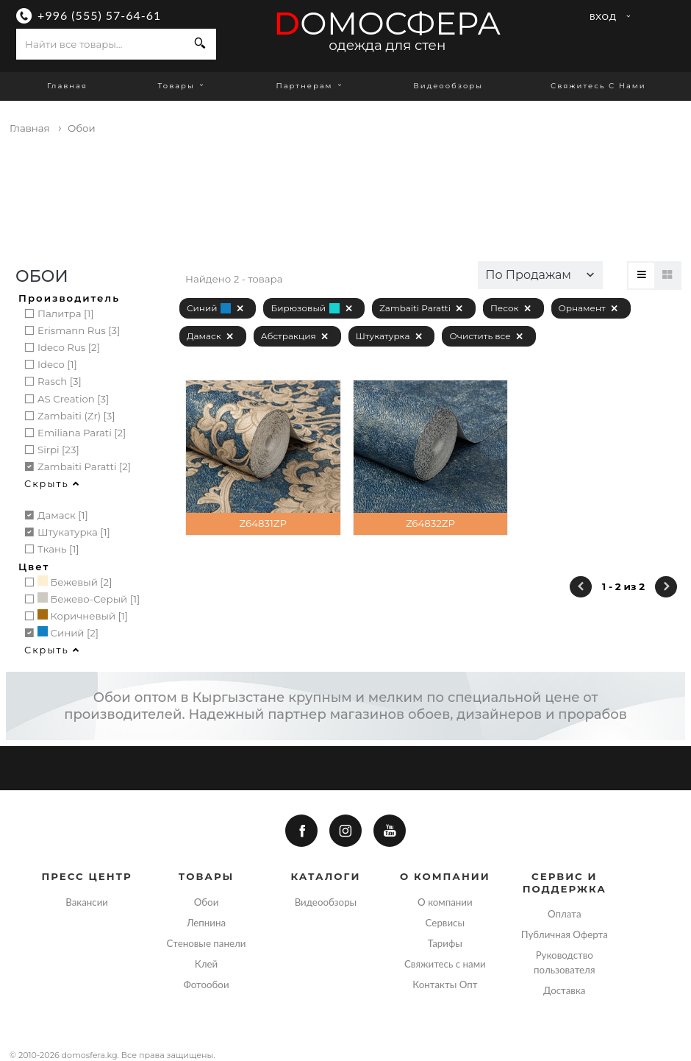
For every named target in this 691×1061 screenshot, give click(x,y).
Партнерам (311, 86)
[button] (540, 275)
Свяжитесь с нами (598, 86)
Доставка (564, 990)
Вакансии (86, 902)
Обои (206, 902)
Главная (67, 86)
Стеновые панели (206, 943)
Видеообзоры (448, 86)
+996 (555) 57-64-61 (99, 15)
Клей (206, 964)
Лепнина (206, 923)
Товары (182, 86)
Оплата (564, 914)
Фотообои (206, 984)
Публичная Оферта (564, 934)
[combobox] (100, 44)
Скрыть (52, 483)
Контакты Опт (444, 984)
